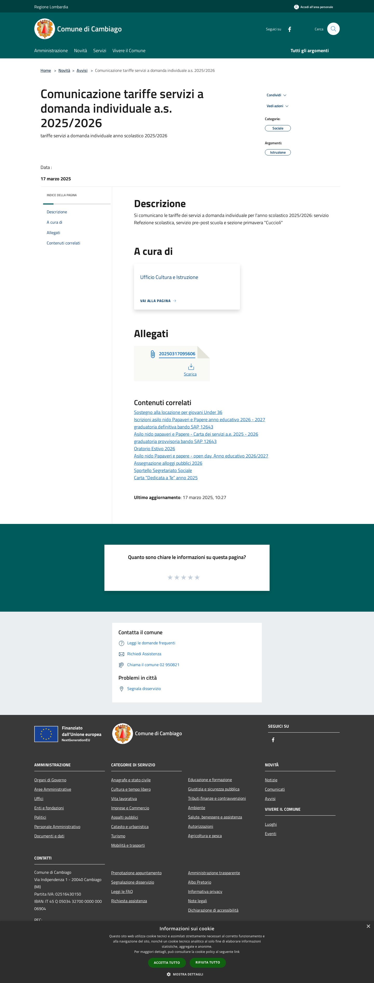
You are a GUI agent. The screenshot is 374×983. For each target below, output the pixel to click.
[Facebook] (287, 28)
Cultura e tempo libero (131, 789)
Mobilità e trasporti (128, 845)
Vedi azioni (278, 106)
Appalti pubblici (124, 817)
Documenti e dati (49, 836)
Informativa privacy (205, 891)
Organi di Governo (50, 780)
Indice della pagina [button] (62, 195)
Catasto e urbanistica (130, 826)
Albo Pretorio (199, 882)
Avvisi (82, 70)
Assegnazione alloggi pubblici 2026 (168, 463)
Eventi (270, 833)
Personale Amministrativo (57, 826)
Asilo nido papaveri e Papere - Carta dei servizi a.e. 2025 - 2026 (196, 434)
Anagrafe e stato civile (131, 780)
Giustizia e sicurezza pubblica (213, 789)
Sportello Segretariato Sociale (163, 470)
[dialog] (187, 952)
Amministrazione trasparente (214, 873)
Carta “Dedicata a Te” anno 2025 (166, 477)
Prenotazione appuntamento (136, 873)
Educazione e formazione (210, 779)
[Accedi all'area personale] (313, 7)
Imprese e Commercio (130, 808)
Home (46, 70)
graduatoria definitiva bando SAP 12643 (173, 426)
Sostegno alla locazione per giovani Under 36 (178, 412)
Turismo (118, 836)
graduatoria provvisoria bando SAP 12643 (175, 441)
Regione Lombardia (51, 7)
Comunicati (275, 789)
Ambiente (196, 807)
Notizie (271, 780)
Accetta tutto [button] (167, 962)
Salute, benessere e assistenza (215, 817)
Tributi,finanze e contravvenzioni (217, 798)
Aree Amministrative (52, 789)
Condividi (277, 95)
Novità (64, 70)
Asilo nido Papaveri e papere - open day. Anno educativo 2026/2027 (201, 455)
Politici (40, 817)
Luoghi (271, 824)
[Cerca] (333, 29)
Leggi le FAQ (122, 891)
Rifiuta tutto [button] (208, 962)
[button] (187, 974)
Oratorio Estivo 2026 (154, 448)
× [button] (368, 927)
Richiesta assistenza (129, 901)
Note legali (197, 901)
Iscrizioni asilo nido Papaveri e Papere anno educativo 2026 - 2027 (199, 419)
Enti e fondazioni (49, 808)
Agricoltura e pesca (205, 835)
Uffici (38, 798)
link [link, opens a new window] (237, 952)
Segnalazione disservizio (132, 882)
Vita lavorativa (124, 798)
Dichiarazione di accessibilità (213, 910)
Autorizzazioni (200, 826)
